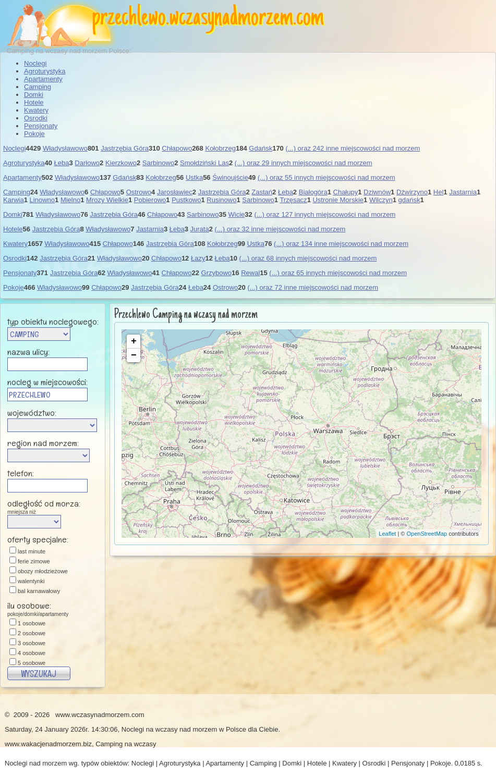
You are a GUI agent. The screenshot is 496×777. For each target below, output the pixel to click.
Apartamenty (43, 79)
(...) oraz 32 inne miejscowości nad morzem (280, 229)
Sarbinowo (158, 163)
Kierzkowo (121, 163)
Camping (37, 87)
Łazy (198, 258)
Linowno (42, 200)
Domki (33, 94)
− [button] (134, 355)
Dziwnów (377, 192)
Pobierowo (150, 200)
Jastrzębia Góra (125, 148)
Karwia (13, 200)
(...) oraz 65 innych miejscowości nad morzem (338, 273)
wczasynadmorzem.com (246, 18)
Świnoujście (230, 177)
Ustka (194, 177)
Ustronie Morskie (338, 200)
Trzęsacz (293, 200)
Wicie (236, 214)
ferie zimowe (34, 561)
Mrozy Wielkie (107, 200)
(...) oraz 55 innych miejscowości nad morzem (326, 177)
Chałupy (345, 192)
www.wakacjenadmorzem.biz (48, 744)
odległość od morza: (56, 506)
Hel (438, 192)
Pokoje (34, 134)
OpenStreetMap (427, 534)
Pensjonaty (40, 126)
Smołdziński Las (204, 163)
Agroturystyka (44, 71)
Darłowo (87, 163)
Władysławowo (65, 148)
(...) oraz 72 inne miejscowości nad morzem (312, 287)
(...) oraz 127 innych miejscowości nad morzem (324, 214)
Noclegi (35, 63)
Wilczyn (381, 200)
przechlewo (129, 18)
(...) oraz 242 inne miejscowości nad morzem (352, 148)
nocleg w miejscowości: (47, 382)
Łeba (61, 163)
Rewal (250, 273)
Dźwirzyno (412, 192)
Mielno (70, 200)
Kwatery (36, 110)
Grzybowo (216, 273)
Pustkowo (186, 200)
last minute (31, 551)
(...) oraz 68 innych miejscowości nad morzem (308, 258)
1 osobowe (31, 623)
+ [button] (134, 341)
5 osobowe (31, 663)
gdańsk (409, 200)
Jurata (199, 229)
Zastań (261, 192)
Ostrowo (138, 192)
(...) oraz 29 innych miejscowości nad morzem (303, 163)
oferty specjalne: (37, 539)
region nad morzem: (43, 443)
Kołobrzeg (220, 148)
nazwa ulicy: (28, 351)
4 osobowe (31, 653)
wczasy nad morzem (186, 729)
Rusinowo (221, 200)
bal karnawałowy (39, 591)
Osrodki (35, 118)
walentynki (31, 581)
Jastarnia (463, 192)
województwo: (31, 412)
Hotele (34, 102)
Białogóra (313, 192)
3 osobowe (31, 643)
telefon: (20, 473)
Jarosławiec (174, 192)
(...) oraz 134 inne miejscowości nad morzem (341, 244)
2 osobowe (31, 633)
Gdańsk (260, 148)
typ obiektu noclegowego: (53, 321)
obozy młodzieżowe (43, 571)
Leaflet (387, 534)
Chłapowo (177, 148)
